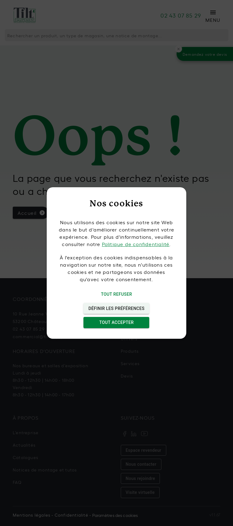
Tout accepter (116, 322)
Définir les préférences (116, 308)
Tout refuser (116, 294)
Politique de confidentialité (136, 244)
